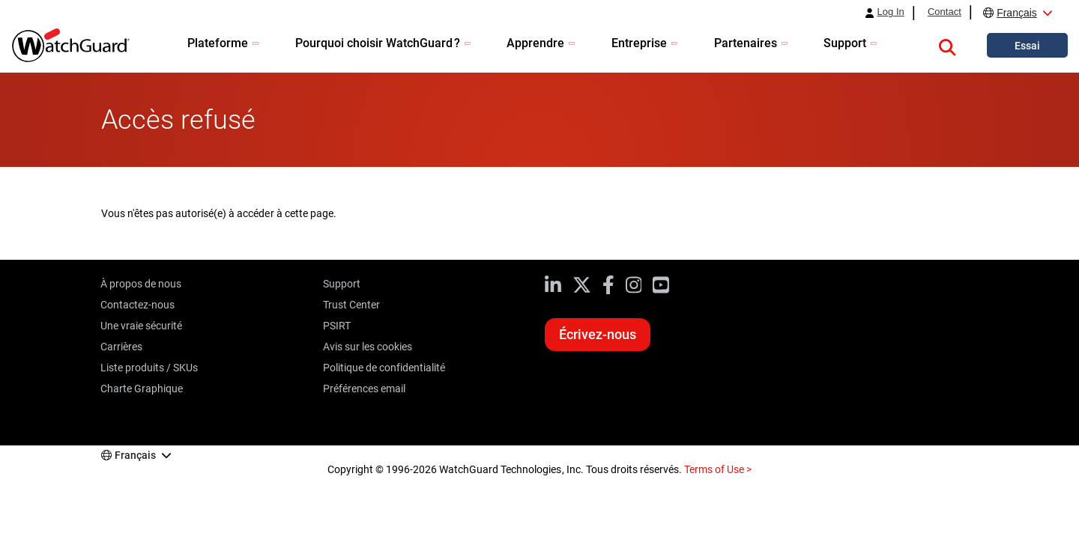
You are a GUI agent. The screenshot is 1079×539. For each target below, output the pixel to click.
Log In (890, 11)
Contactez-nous (137, 305)
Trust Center (351, 305)
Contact (944, 11)
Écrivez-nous (597, 334)
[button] (947, 45)
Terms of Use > (718, 469)
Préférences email (364, 389)
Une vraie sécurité (141, 326)
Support (341, 284)
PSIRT (337, 326)
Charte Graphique (141, 389)
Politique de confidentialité (384, 368)
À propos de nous (140, 284)
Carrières (121, 347)
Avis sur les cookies (367, 347)
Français (1017, 13)
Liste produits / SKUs (149, 368)
